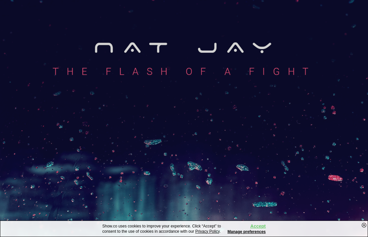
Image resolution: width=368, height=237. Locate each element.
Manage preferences (246, 231)
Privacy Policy (207, 231)
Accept (258, 226)
